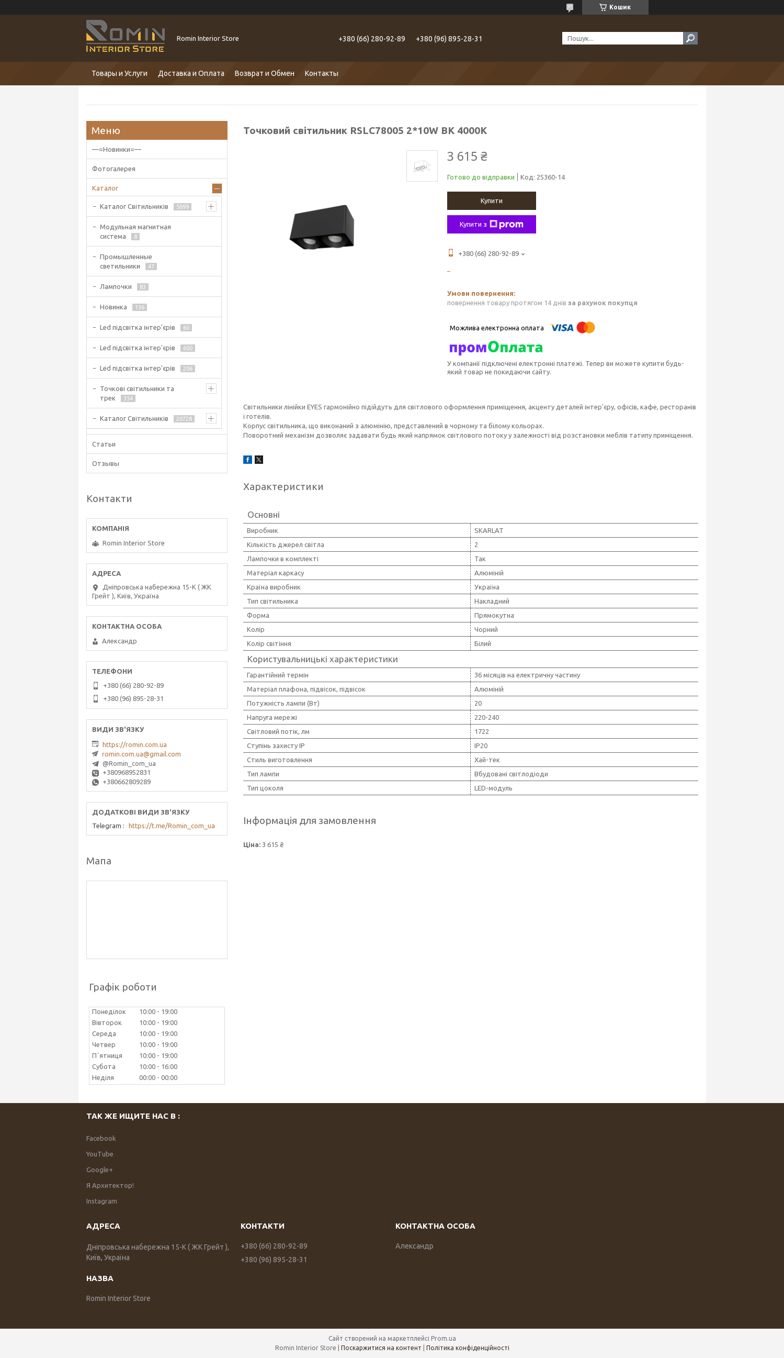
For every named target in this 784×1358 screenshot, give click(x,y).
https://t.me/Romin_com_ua (172, 825)
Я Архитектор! (110, 1185)
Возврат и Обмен (264, 73)
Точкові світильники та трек (137, 393)
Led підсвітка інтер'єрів (137, 327)
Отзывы (105, 463)
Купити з (492, 224)
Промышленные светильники (126, 261)
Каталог (105, 188)
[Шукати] (690, 38)
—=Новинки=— (116, 149)
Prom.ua (443, 1338)
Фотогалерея (113, 168)
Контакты (321, 73)
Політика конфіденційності (467, 1347)
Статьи (104, 444)
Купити (492, 200)
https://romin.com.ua (135, 744)
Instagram (101, 1201)
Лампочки (116, 286)
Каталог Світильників (134, 206)
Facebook (101, 1138)
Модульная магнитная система (135, 231)
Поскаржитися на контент (381, 1347)
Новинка (113, 306)
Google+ (99, 1169)
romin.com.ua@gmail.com (141, 754)
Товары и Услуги (119, 73)
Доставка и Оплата (191, 73)
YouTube (99, 1153)
